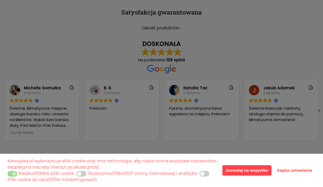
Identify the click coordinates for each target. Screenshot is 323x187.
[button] (12, 174)
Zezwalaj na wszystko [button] (247, 170)
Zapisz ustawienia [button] (294, 170)
